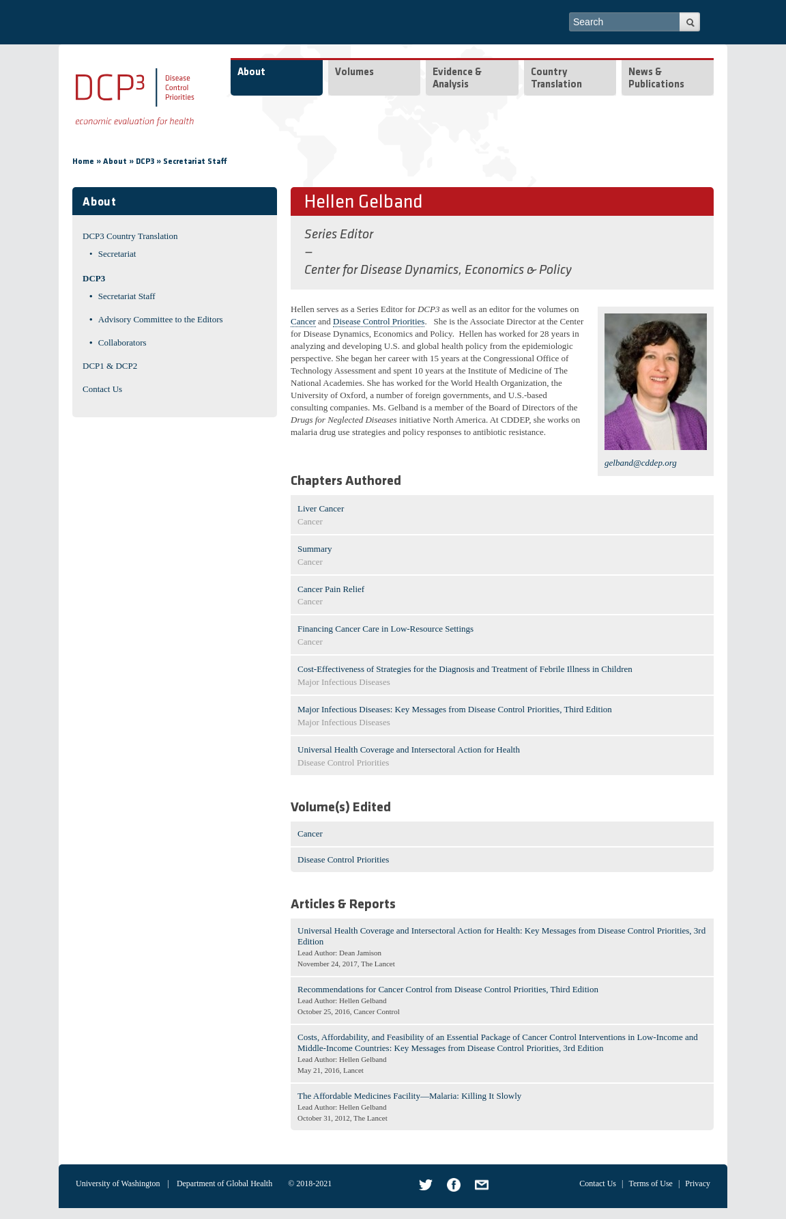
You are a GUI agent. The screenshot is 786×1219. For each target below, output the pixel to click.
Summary (314, 549)
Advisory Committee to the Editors (160, 319)
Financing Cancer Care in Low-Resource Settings (385, 628)
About (251, 73)
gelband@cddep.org (641, 463)
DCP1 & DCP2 (110, 366)
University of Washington (118, 1183)
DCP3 (145, 162)
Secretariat (117, 254)
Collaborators (122, 342)
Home (83, 162)
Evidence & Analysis (457, 79)
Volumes (354, 73)
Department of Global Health (224, 1183)
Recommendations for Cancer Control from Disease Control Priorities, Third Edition (447, 989)
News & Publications (656, 79)
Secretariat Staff (195, 162)
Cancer (303, 321)
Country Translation (556, 79)
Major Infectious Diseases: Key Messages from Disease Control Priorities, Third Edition (454, 709)
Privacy (697, 1183)
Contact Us (102, 389)
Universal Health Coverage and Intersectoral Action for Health (408, 749)
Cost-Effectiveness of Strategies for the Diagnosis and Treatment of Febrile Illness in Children (464, 669)
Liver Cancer (320, 508)
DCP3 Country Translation (130, 236)
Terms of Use (650, 1183)
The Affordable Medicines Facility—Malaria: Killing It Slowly (409, 1096)
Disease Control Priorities (378, 321)
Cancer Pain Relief (330, 589)
